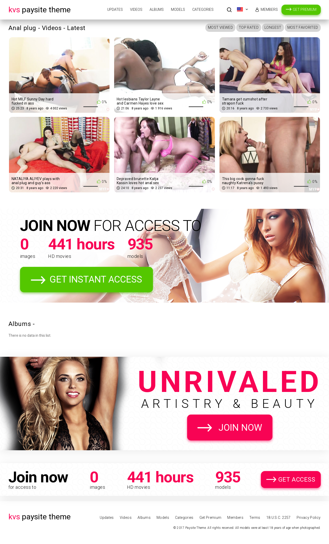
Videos (136, 9)
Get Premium (304, 9)
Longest (272, 27)
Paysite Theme (39, 9)
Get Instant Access (96, 279)
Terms (254, 517)
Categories (203, 9)
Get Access (296, 479)
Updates (115, 9)
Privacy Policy (309, 517)
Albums (157, 9)
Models (178, 9)
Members (269, 9)
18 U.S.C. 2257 (278, 517)
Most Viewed (220, 27)
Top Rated (249, 27)
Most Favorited (302, 27)
